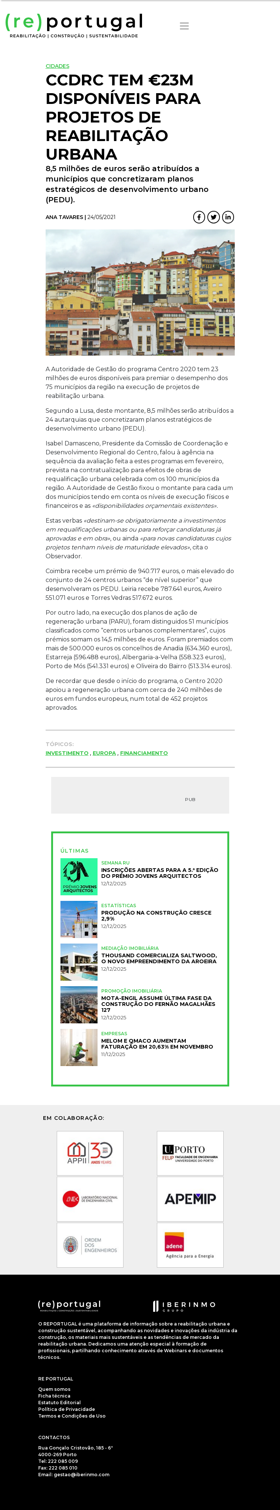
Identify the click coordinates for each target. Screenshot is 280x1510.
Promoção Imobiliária (131, 991)
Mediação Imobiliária (130, 948)
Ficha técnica (54, 1396)
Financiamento (144, 753)
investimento (67, 753)
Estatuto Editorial (59, 1402)
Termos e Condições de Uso (72, 1416)
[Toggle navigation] (184, 26)
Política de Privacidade (66, 1409)
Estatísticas (118, 905)
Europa (104, 753)
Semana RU (115, 863)
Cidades (57, 66)
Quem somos (54, 1389)
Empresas (114, 1033)
